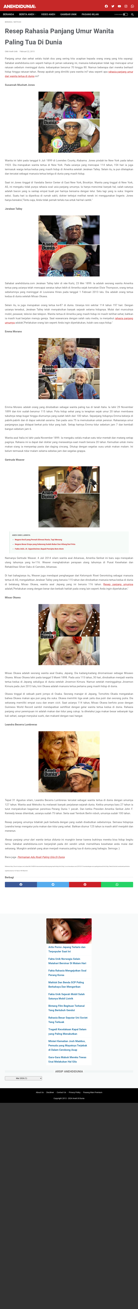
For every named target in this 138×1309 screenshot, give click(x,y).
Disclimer (50, 1053)
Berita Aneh (28, 9)
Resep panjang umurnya (26, 676)
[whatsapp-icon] (130, 3)
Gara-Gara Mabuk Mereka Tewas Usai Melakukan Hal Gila (113, 191)
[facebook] (104, 3)
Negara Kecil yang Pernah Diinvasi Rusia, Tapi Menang (38, 618)
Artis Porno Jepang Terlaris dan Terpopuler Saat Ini (115, 46)
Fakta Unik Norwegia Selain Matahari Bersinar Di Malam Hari (116, 62)
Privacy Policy (74, 1053)
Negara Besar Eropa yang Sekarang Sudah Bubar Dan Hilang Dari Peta (45, 623)
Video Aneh (50, 9)
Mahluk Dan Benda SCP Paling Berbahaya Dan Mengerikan (116, 95)
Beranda (10, 9)
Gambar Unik (70, 9)
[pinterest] (58, 1024)
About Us (40, 1053)
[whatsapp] (79, 1024)
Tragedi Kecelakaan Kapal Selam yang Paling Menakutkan (116, 155)
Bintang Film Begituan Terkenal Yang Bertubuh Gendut (116, 127)
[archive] (118, 212)
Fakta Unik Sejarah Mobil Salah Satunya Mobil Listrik (114, 111)
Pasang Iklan (92, 9)
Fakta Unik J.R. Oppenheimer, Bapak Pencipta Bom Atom (39, 627)
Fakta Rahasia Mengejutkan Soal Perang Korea (112, 78)
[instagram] (124, 3)
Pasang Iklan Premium (92, 1053)
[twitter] (111, 3)
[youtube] (117, 3)
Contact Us (61, 1053)
